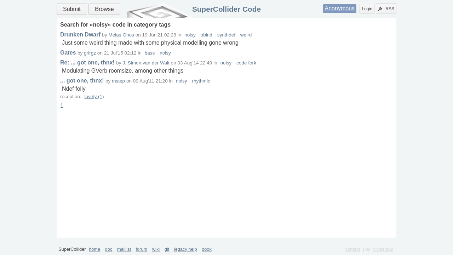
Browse (104, 9)
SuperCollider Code (226, 9)
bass (150, 53)
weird (246, 35)
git (167, 249)
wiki (156, 249)
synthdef (226, 35)
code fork (246, 63)
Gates (68, 53)
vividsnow (383, 249)
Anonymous (340, 8)
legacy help (185, 249)
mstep (118, 81)
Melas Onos (121, 35)
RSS (386, 8)
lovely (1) (94, 96)
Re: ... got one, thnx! (87, 63)
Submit (72, 9)
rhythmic (201, 81)
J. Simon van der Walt (145, 63)
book (207, 249)
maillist (124, 249)
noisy (190, 35)
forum (142, 249)
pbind (206, 35)
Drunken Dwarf (80, 35)
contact (352, 249)
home (94, 249)
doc (109, 249)
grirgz (90, 53)
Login (367, 8)
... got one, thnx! (82, 81)
